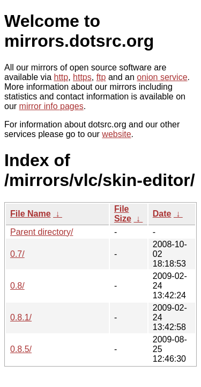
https (82, 77)
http (61, 77)
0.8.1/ (21, 317)
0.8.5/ (21, 349)
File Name (30, 213)
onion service (162, 77)
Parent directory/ (41, 231)
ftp (101, 77)
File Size (122, 213)
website (116, 134)
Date (162, 213)
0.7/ (17, 254)
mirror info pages (51, 106)
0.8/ (17, 285)
